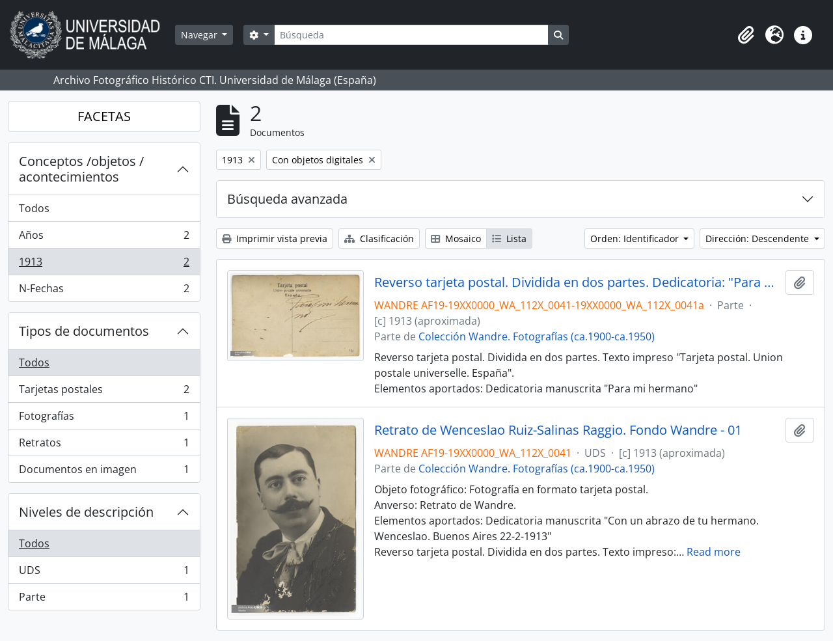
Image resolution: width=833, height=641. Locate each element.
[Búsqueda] (411, 35)
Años (103, 238)
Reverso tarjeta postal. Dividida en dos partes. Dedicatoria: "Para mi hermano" (577, 282)
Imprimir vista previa (274, 238)
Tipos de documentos (84, 331)
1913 (103, 264)
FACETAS (104, 116)
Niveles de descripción (86, 512)
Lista (509, 238)
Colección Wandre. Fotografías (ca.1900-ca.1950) (536, 336)
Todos (34, 208)
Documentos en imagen (103, 471)
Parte (103, 599)
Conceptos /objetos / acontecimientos (81, 168)
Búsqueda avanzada (287, 199)
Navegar (200, 35)
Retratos (103, 445)
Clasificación (379, 238)
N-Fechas (103, 290)
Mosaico (456, 238)
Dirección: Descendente (758, 238)
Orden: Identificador (635, 238)
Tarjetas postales (103, 392)
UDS (103, 573)
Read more (714, 552)
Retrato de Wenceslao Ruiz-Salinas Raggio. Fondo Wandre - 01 (558, 430)
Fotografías (103, 419)
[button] (745, 35)
